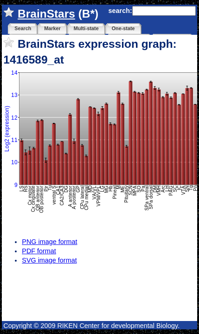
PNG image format (49, 241)
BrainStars (46, 13)
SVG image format (49, 260)
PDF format (39, 251)
